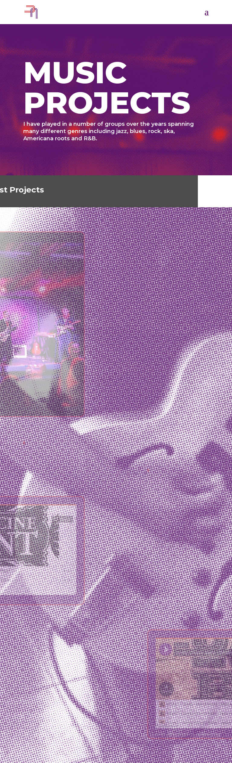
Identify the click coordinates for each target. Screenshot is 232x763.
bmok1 (197, 734)
